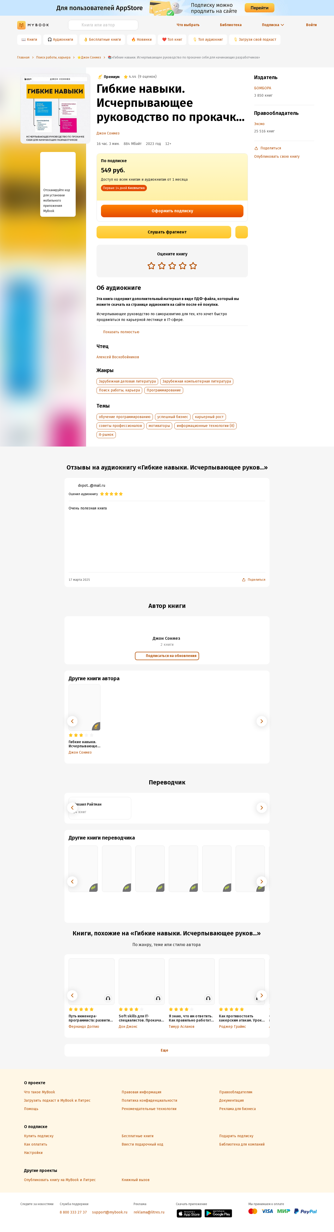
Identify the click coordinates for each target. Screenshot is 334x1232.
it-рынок (106, 434)
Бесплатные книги (105, 39)
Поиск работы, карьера (119, 390)
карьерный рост (209, 417)
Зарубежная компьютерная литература (197, 381)
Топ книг (175, 39)
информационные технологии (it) (205, 426)
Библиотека (231, 25)
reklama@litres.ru (149, 1212)
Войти (311, 25)
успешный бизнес (172, 417)
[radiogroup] (172, 266)
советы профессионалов (120, 426)
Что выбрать (188, 25)
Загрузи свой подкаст (257, 39)
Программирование (164, 390)
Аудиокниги (63, 39)
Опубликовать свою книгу (277, 156)
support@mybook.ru (109, 1212)
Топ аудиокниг (210, 39)
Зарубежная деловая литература (127, 381)
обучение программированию (125, 417)
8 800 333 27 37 (73, 1212)
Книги (32, 39)
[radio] (151, 265)
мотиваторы (159, 426)
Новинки (144, 39)
